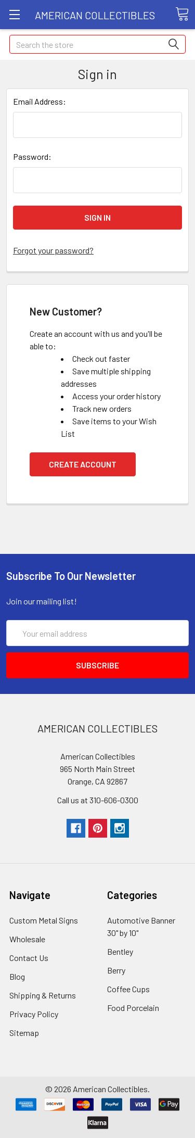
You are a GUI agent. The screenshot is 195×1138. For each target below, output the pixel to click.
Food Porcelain (133, 1008)
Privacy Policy (33, 1014)
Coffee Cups (128, 989)
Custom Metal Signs (43, 920)
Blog (17, 976)
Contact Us (28, 958)
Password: (32, 156)
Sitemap (24, 1033)
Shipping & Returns (42, 995)
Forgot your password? (53, 250)
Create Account (82, 464)
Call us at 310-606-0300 (97, 800)
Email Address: (39, 101)
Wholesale (27, 939)
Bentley (120, 951)
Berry (116, 970)
